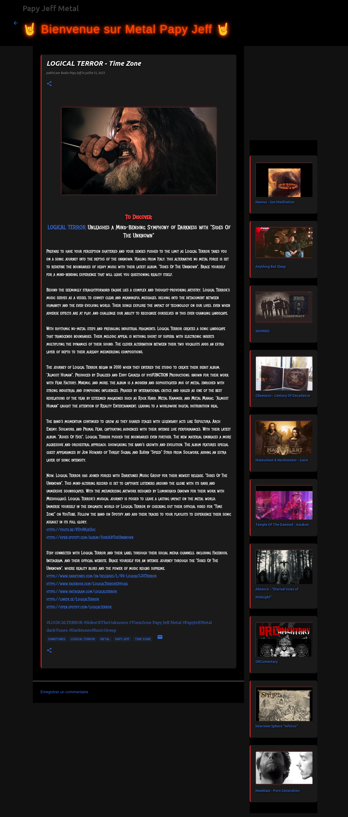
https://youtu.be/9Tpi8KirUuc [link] (70, 529)
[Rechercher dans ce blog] (310, 23)
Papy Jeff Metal (50, 8)
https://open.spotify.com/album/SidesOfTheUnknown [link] (89, 537)
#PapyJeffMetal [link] (197, 622)
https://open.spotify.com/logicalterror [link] (79, 607)
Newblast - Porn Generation (277, 791)
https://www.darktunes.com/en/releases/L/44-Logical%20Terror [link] (101, 576)
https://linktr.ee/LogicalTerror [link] (72, 599)
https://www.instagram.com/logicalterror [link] (81, 591)
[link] (67, 227)
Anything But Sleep (270, 266)
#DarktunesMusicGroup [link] (92, 630)
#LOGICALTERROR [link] (64, 622)
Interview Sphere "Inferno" (276, 726)
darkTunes (56, 639)
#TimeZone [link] (140, 622)
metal (105, 639)
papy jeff (122, 639)
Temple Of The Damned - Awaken (282, 525)
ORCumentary (266, 662)
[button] (49, 84)
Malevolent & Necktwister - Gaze (281, 460)
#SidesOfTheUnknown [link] (105, 622)
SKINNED (262, 331)
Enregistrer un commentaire (64, 692)
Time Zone (143, 639)
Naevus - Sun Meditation (274, 202)
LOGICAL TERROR (83, 639)
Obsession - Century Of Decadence (282, 396)
